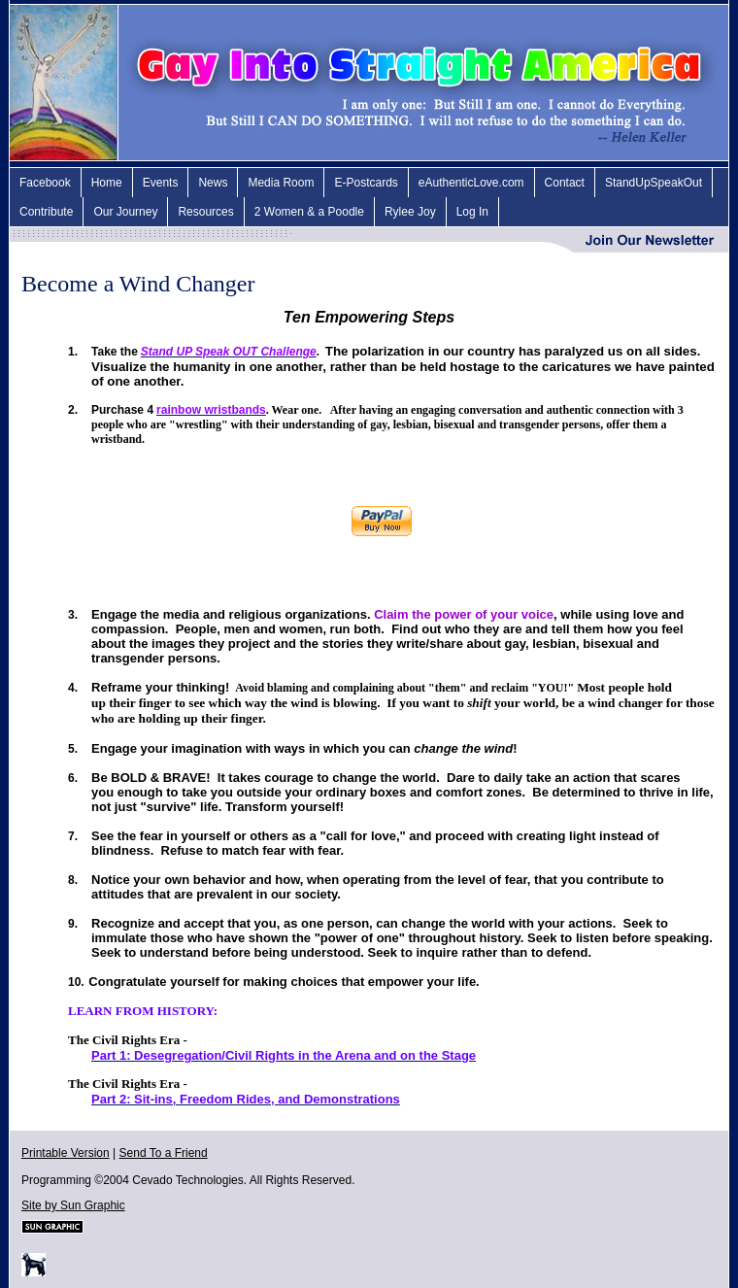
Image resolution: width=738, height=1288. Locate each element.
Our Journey (125, 212)
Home (106, 182)
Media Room (281, 182)
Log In (472, 212)
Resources (205, 212)
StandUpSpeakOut (653, 182)
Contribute (46, 212)
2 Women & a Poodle (309, 212)
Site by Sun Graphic (73, 1205)
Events (161, 182)
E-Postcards (365, 182)
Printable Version (65, 1153)
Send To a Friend (163, 1153)
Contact (565, 182)
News (212, 182)
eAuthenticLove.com (471, 182)
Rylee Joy (410, 212)
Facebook (45, 182)
